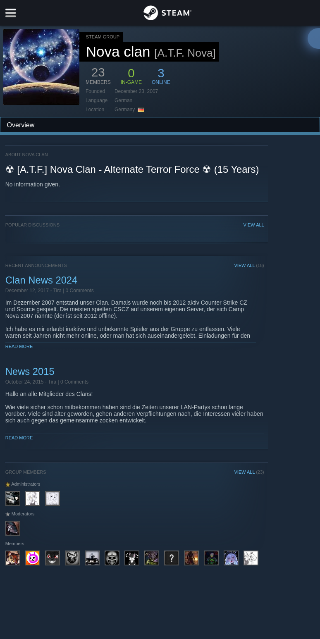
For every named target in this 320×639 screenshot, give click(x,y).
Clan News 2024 (41, 280)
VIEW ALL (254, 224)
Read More (19, 346)
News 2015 (30, 371)
